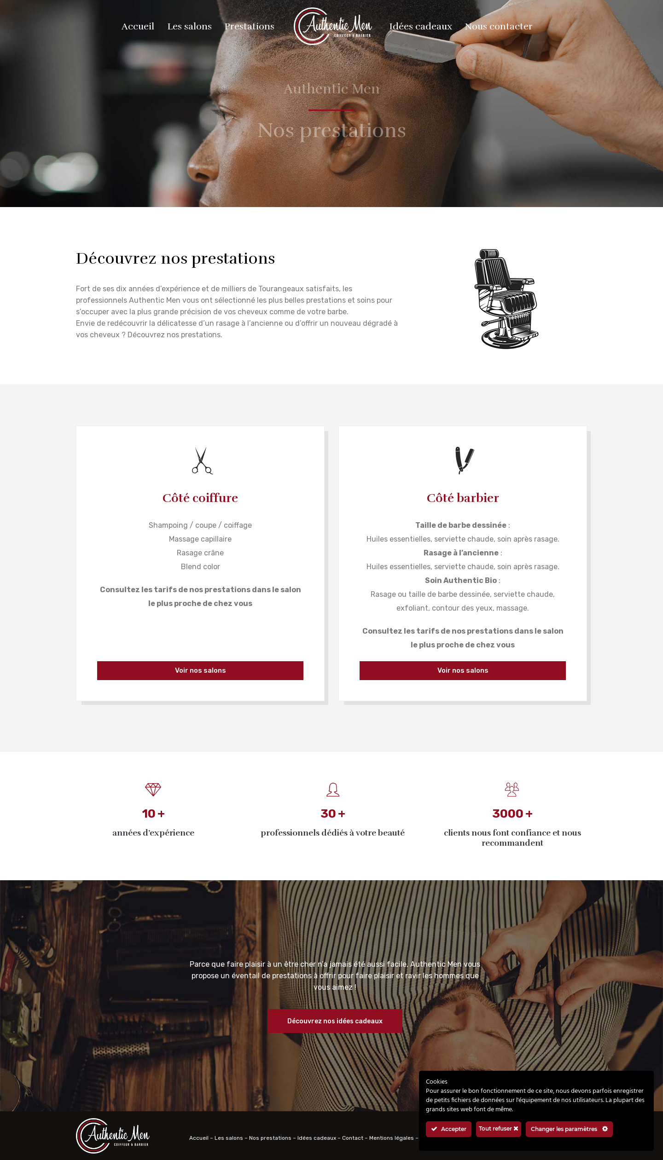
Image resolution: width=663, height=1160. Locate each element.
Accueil (199, 1138)
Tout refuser (498, 1128)
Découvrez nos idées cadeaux (335, 1021)
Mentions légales (391, 1138)
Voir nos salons (200, 670)
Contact (352, 1138)
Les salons (229, 1138)
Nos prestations (270, 1138)
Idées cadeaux (316, 1138)
